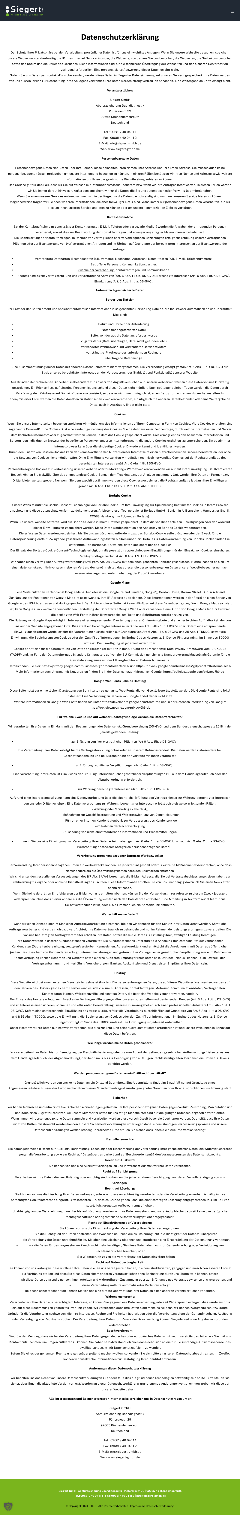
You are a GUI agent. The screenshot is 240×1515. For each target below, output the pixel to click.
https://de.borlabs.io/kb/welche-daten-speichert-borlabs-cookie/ (124, 545)
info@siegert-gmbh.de (125, 143)
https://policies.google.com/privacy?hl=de (193, 671)
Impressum (137, 1506)
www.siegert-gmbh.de (124, 149)
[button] (8, 1507)
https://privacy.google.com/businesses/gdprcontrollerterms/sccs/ (183, 666)
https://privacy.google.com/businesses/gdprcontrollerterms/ (85, 666)
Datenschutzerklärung (160, 1506)
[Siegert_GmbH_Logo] (24, 7)
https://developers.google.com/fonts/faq (131, 702)
